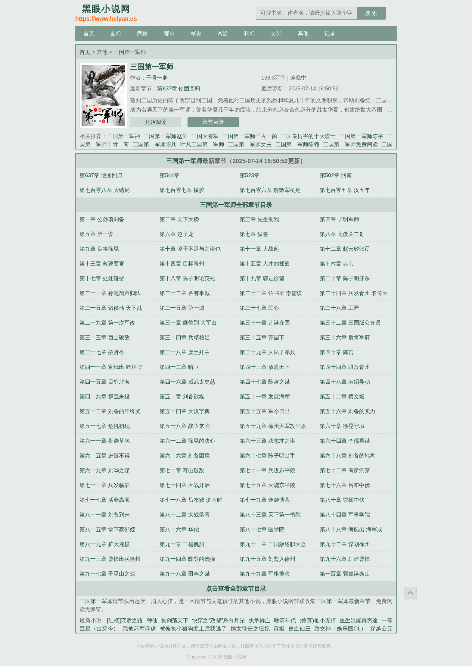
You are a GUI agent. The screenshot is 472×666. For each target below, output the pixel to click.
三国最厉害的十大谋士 (308, 136)
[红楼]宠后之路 (125, 620)
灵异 (276, 33)
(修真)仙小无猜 (318, 620)
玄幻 (115, 33)
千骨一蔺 (157, 78)
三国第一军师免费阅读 (350, 144)
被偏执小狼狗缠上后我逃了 (193, 629)
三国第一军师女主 (250, 144)
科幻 (249, 33)
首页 (88, 33)
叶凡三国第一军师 (202, 144)
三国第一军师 (129, 52)
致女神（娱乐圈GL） (340, 629)
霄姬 (278, 629)
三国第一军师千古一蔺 (250, 136)
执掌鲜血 (260, 620)
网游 (222, 33)
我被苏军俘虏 (139, 629)
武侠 (142, 33)
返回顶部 (410, 593)
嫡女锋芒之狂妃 (250, 629)
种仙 (152, 620)
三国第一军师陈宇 (362, 136)
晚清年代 (285, 620)
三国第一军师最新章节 (343, 601)
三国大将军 (205, 136)
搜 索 (371, 13)
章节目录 (213, 122)
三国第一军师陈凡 (155, 144)
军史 (196, 33)
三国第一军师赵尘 (166, 136)
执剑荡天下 (174, 620)
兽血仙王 (299, 629)
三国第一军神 (123, 136)
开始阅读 (155, 122)
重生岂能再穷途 (359, 620)
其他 (303, 33)
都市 (169, 33)
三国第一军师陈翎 (297, 144)
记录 (329, 33)
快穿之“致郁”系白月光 (218, 620)
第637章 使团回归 (178, 89)
